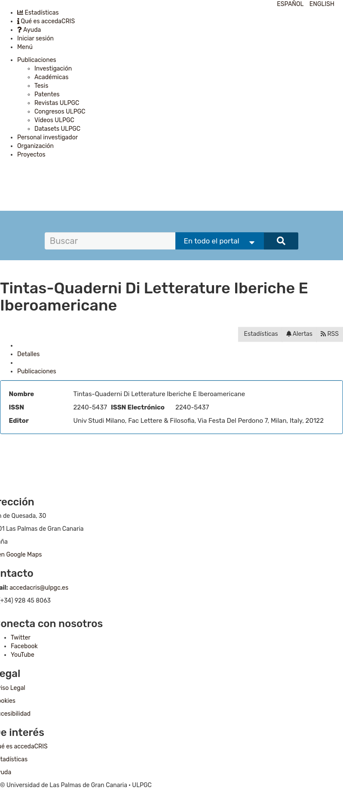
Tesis (41, 85)
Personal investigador (47, 137)
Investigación (53, 68)
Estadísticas (38, 12)
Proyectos (31, 154)
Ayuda (29, 30)
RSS (330, 334)
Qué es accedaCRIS (46, 21)
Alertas (299, 334)
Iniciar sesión (35, 38)
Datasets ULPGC (57, 128)
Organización (35, 146)
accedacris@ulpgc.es (38, 587)
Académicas (51, 77)
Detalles (28, 354)
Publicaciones (36, 60)
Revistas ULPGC (56, 103)
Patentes (47, 94)
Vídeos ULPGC (54, 120)
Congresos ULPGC (60, 111)
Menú (25, 47)
